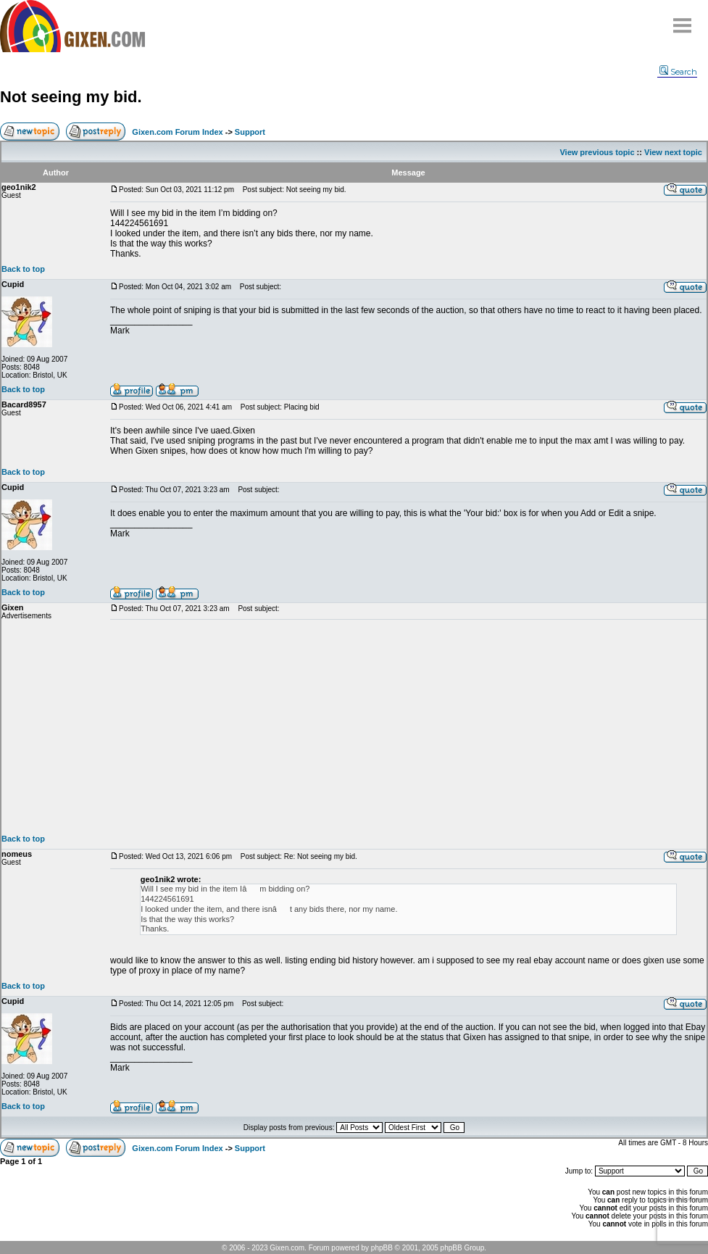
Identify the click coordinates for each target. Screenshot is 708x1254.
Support (250, 132)
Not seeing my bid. (71, 97)
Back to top (23, 269)
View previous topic (596, 152)
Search (678, 72)
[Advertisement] (408, 727)
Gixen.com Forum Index (177, 132)
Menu (682, 20)
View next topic (673, 152)
